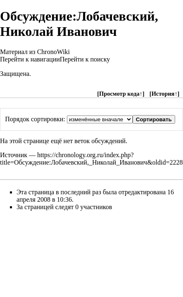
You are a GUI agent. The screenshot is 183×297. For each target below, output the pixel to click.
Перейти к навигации (30, 59)
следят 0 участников (83, 206)
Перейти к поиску (85, 59)
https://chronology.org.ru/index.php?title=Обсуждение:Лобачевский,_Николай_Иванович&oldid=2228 (91, 158)
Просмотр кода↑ (121, 93)
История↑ (165, 93)
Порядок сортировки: (35, 119)
